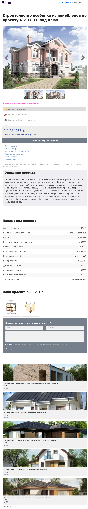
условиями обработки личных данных (26, 344)
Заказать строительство (44, 140)
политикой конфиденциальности (58, 344)
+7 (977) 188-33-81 (66, 3)
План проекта (11, 156)
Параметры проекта (14, 154)
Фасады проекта (12, 159)
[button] (6, 57)
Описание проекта (13, 148)
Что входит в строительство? (18, 151)
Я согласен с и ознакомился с (37, 344)
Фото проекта (11, 146)
